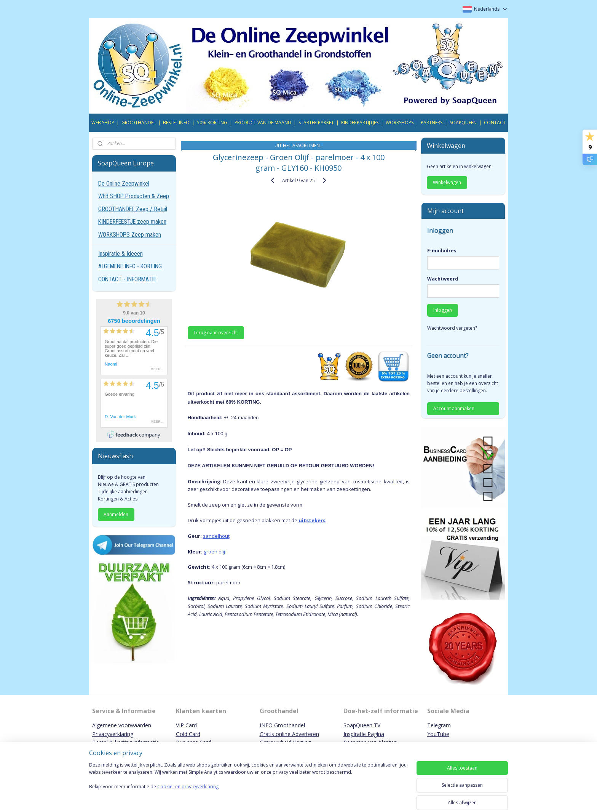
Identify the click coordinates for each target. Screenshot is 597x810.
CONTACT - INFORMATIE (127, 279)
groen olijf (215, 551)
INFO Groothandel (282, 725)
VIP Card (186, 725)
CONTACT (495, 122)
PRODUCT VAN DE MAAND (263, 122)
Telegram (439, 725)
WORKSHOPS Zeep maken (129, 234)
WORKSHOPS (399, 122)
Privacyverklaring (112, 734)
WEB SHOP (102, 122)
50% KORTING (212, 122)
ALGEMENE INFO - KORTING (130, 266)
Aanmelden (116, 514)
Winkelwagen (447, 182)
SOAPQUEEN (463, 122)
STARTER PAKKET (316, 122)
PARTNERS (431, 122)
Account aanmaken (453, 408)
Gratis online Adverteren (289, 734)
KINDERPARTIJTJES (359, 122)
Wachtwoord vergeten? (452, 328)
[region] (248, 784)
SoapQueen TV (361, 725)
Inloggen (442, 310)
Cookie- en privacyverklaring (188, 794)
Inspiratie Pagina (363, 734)
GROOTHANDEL (138, 122)
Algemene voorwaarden (121, 725)
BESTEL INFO (176, 122)
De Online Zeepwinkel (123, 183)
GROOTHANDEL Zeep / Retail (132, 209)
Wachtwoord (442, 279)
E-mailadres (442, 250)
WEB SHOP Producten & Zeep (133, 196)
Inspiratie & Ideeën (120, 253)
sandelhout (216, 536)
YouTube (438, 734)
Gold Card (188, 734)
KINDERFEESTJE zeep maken (132, 221)
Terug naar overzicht (215, 332)
